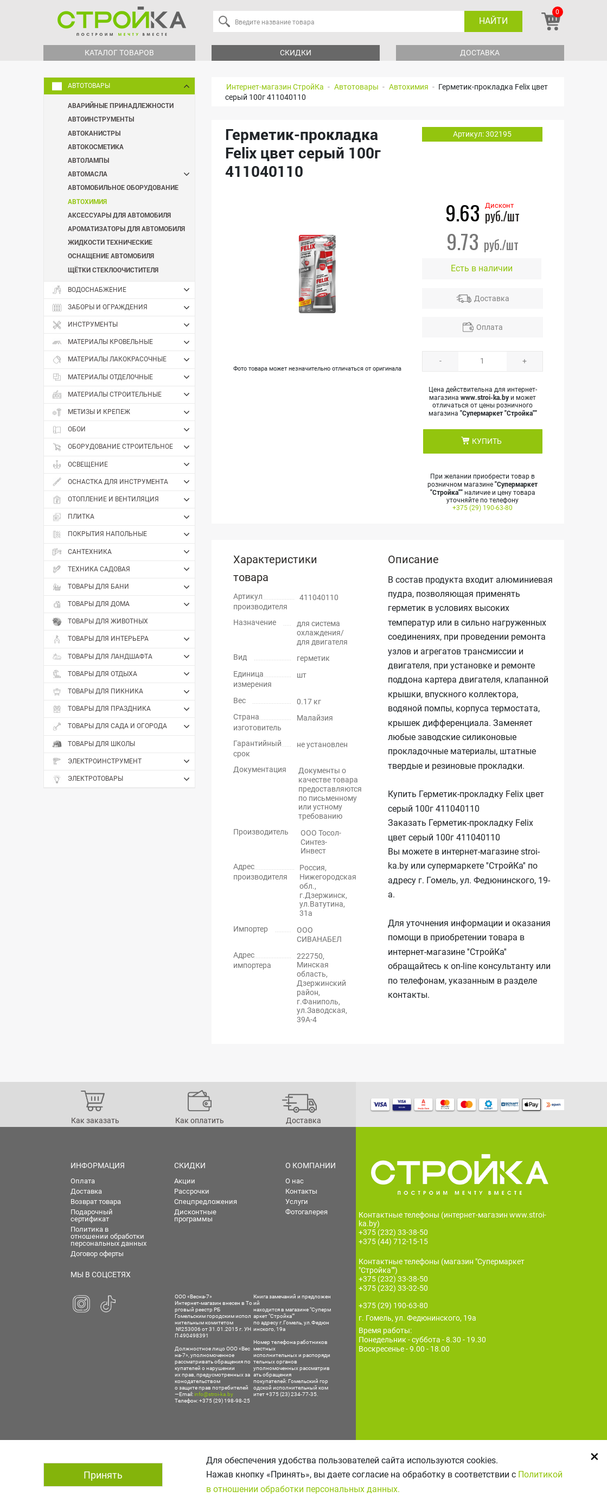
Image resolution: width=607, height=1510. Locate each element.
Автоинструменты (101, 118)
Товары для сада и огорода (123, 726)
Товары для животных (100, 621)
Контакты (301, 1191)
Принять (103, 1475)
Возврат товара (96, 1201)
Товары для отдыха (123, 674)
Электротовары (123, 779)
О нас (294, 1180)
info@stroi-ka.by (213, 1394)
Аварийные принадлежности (121, 105)
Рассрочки (191, 1191)
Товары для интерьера (123, 639)
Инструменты (123, 325)
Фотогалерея (306, 1211)
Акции (184, 1180)
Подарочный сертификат (92, 1215)
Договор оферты (97, 1253)
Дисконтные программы (195, 1215)
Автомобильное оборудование (123, 187)
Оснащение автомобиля (111, 255)
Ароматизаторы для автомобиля (126, 228)
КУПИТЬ (487, 441)
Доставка (480, 52)
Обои (123, 430)
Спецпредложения (205, 1201)
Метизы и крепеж (123, 412)
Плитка (123, 517)
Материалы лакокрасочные (123, 360)
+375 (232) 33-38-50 (393, 1232)
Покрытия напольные (123, 534)
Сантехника (123, 552)
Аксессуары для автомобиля (119, 215)
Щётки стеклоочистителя (113, 269)
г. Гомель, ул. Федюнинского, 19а (417, 1318)
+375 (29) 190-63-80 (482, 508)
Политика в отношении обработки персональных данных (108, 1236)
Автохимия (87, 201)
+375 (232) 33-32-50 (393, 1288)
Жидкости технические (110, 242)
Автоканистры (94, 133)
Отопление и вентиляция (123, 500)
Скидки (295, 52)
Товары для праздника (123, 709)
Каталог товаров (119, 52)
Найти (493, 21)
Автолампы (88, 160)
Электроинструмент (123, 761)
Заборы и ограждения (123, 308)
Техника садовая (123, 569)
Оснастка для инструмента (123, 482)
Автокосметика (96, 146)
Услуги (296, 1201)
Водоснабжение (123, 290)
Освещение (123, 464)
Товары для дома (123, 604)
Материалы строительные (123, 394)
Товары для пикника (123, 692)
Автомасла (131, 174)
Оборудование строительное (123, 447)
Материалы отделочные (123, 377)
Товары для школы (93, 744)
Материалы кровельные (123, 342)
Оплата (489, 327)
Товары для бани (123, 587)
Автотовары (123, 86)
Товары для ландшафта (123, 656)
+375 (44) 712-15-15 (393, 1241)
